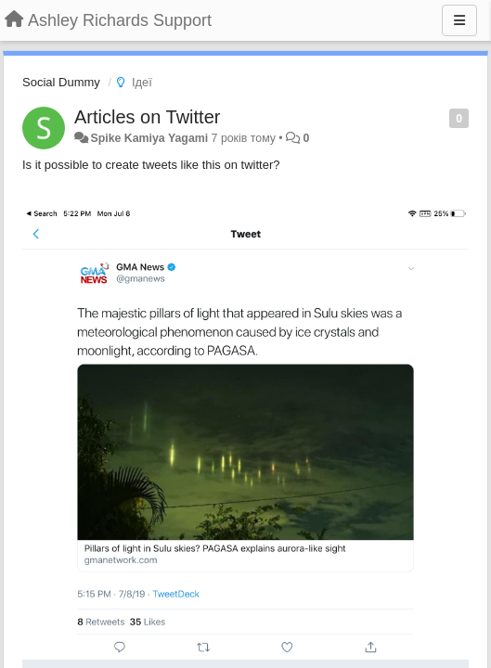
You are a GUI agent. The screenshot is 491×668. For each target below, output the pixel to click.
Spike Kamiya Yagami (149, 138)
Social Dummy (61, 82)
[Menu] (459, 20)
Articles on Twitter (147, 117)
